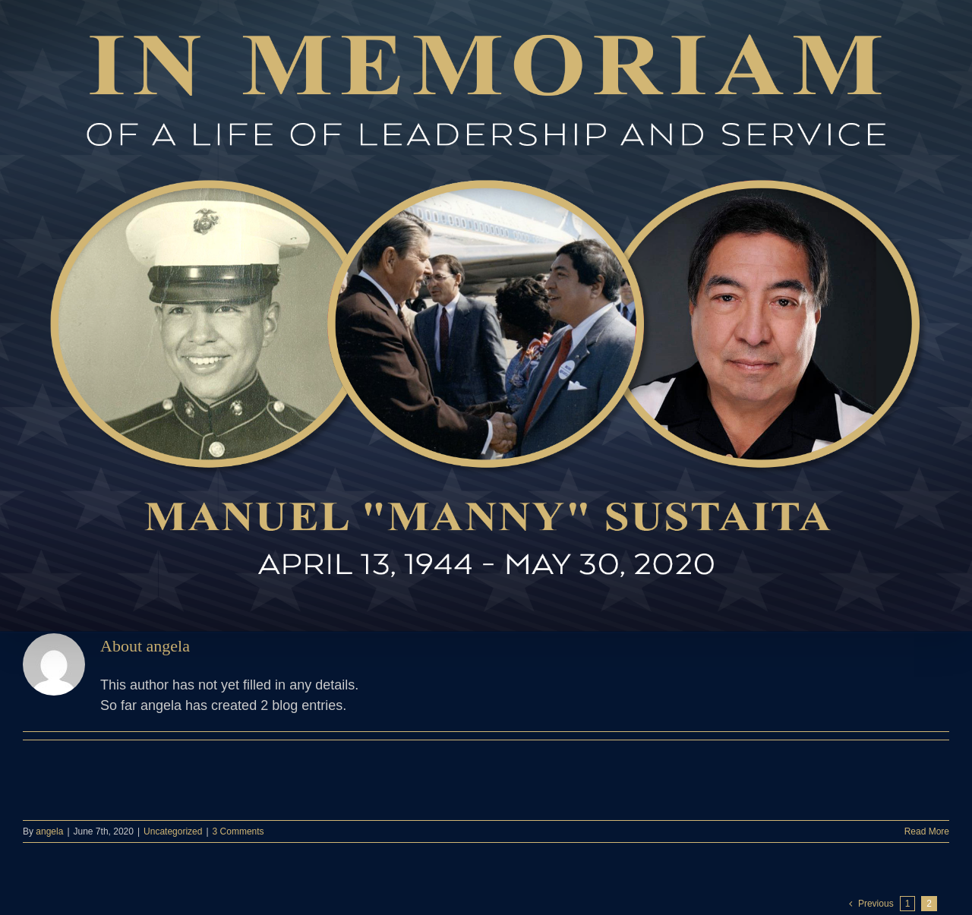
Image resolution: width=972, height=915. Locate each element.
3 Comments (238, 831)
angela (49, 831)
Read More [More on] (926, 831)
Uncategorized (173, 831)
